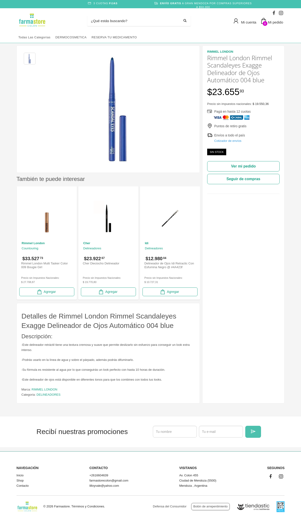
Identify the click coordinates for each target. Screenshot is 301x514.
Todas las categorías (34, 37)
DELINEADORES (48, 394)
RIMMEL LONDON (44, 389)
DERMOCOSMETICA (71, 37)
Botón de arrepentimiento (210, 506)
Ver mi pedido (243, 166)
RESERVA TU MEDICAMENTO (114, 37)
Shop (20, 480)
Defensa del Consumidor (169, 506)
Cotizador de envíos (228, 141)
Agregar (46, 292)
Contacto (22, 485)
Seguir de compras (243, 179)
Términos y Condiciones (87, 506)
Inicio (20, 475)
